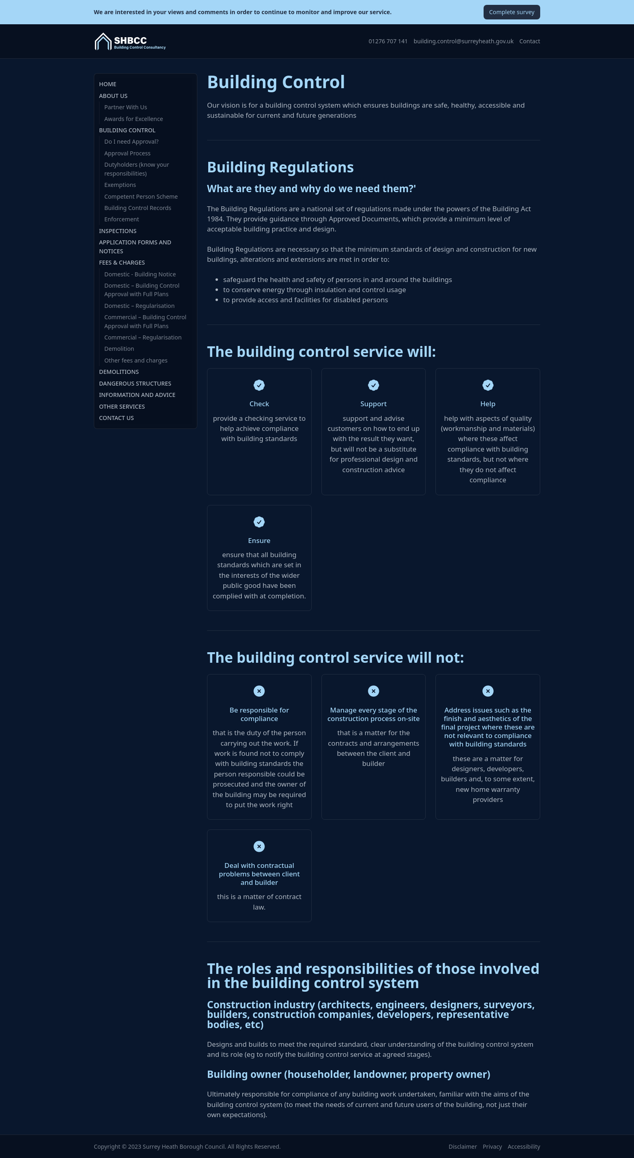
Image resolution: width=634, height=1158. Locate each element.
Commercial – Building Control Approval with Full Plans (145, 321)
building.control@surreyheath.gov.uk (464, 41)
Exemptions (120, 185)
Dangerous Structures (135, 383)
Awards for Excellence (133, 119)
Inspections (118, 231)
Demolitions (119, 371)
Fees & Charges (122, 262)
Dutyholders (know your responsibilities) (136, 169)
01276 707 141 (388, 41)
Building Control (127, 130)
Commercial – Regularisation (143, 337)
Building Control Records (137, 208)
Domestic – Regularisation (139, 306)
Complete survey (512, 12)
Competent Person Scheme (141, 196)
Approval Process (127, 153)
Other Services (122, 406)
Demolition (119, 348)
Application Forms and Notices (135, 246)
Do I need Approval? (131, 141)
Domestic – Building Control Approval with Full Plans (142, 290)
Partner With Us (125, 107)
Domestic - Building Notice (140, 274)
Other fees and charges (135, 360)
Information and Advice (137, 395)
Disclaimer (463, 1146)
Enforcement (121, 219)
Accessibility (524, 1146)
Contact (530, 41)
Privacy (492, 1146)
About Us (113, 96)
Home (107, 84)
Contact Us (116, 418)
